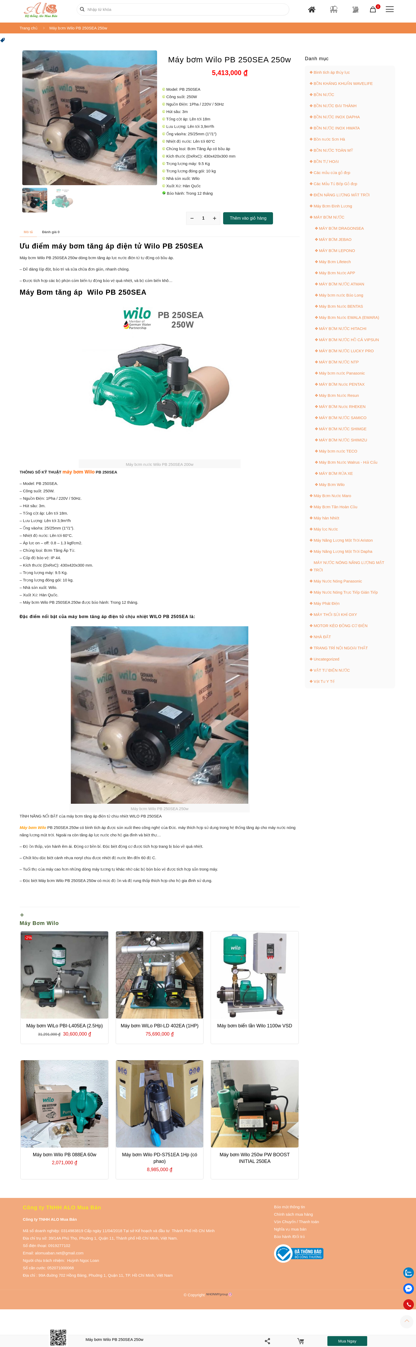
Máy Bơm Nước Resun (339, 395)
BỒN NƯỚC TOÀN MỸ (333, 150)
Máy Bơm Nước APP (337, 273)
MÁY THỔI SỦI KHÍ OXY (335, 614)
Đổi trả (299, 1236)
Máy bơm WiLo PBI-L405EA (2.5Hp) (64, 1025)
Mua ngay (347, 1341)
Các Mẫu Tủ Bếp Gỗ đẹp (335, 183)
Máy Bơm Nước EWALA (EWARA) (349, 317)
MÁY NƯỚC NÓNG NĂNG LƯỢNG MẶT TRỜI (349, 566)
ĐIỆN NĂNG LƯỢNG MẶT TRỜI (342, 195)
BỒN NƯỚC (324, 94)
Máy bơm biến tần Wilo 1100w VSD (254, 1025)
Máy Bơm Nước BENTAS (341, 306)
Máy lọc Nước (326, 529)
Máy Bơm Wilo (39, 923)
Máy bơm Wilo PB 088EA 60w (64, 1154)
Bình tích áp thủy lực (332, 72)
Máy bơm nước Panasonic (342, 373)
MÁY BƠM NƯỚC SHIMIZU (343, 440)
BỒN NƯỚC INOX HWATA (337, 128)
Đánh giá (51, 232)
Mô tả (28, 232)
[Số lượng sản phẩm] (203, 218)
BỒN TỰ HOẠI (326, 161)
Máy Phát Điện (327, 603)
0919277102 (59, 1245)
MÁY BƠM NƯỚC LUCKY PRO (346, 351)
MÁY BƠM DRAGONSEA (341, 228)
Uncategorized (326, 659)
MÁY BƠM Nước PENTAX (342, 384)
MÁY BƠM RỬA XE (336, 473)
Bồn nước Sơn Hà (329, 139)
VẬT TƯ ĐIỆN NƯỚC (332, 670)
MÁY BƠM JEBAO (335, 239)
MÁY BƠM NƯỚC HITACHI (342, 328)
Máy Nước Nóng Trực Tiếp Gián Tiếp (346, 592)
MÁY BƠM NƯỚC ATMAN (341, 284)
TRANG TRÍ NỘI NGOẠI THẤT (341, 648)
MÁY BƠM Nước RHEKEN (342, 406)
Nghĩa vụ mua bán (290, 1229)
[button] (2, 41)
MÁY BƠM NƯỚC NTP (339, 362)
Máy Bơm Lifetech (335, 261)
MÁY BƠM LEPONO (337, 250)
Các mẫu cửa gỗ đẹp (332, 172)
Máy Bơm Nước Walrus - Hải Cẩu (348, 462)
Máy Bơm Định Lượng (333, 206)
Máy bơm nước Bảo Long (341, 295)
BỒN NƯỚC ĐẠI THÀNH (335, 105)
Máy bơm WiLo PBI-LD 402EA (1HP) (159, 1025)
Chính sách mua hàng (293, 1214)
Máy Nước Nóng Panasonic (338, 581)
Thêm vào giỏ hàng (248, 218)
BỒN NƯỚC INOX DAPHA (337, 117)
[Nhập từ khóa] (183, 9)
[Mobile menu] (388, 9)
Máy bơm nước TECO (338, 451)
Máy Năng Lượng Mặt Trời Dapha (343, 551)
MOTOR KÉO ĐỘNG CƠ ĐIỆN (340, 625)
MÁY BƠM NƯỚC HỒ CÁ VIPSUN (349, 339)
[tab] (28, 232)
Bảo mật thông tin (289, 1207)
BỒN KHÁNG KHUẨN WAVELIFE (343, 83)
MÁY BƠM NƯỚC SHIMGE (342, 429)
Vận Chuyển (285, 1221)
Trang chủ (28, 28)
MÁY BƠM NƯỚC (329, 217)
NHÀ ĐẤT (322, 637)
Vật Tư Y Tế (324, 681)
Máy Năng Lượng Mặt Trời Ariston (343, 540)
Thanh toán (308, 1221)
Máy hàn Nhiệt (326, 518)
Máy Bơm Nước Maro (332, 495)
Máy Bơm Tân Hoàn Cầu (335, 507)
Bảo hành (282, 1236)
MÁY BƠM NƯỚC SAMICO (342, 417)
